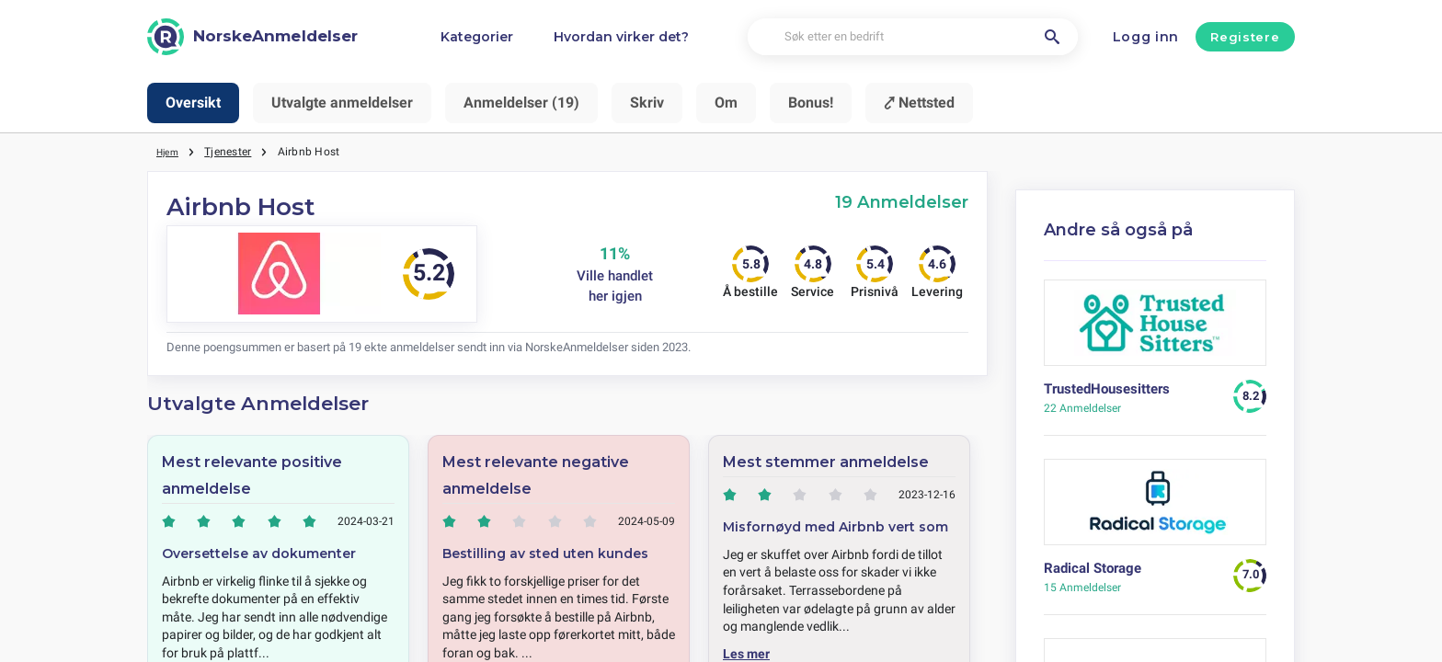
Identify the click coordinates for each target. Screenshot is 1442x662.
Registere (1244, 36)
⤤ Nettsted (919, 102)
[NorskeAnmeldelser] (252, 37)
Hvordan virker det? (621, 37)
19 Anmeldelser (901, 201)
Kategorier (477, 37)
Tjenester (233, 151)
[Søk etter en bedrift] (913, 37)
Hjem (170, 151)
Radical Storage (1092, 568)
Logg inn (1146, 37)
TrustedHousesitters (1107, 389)
